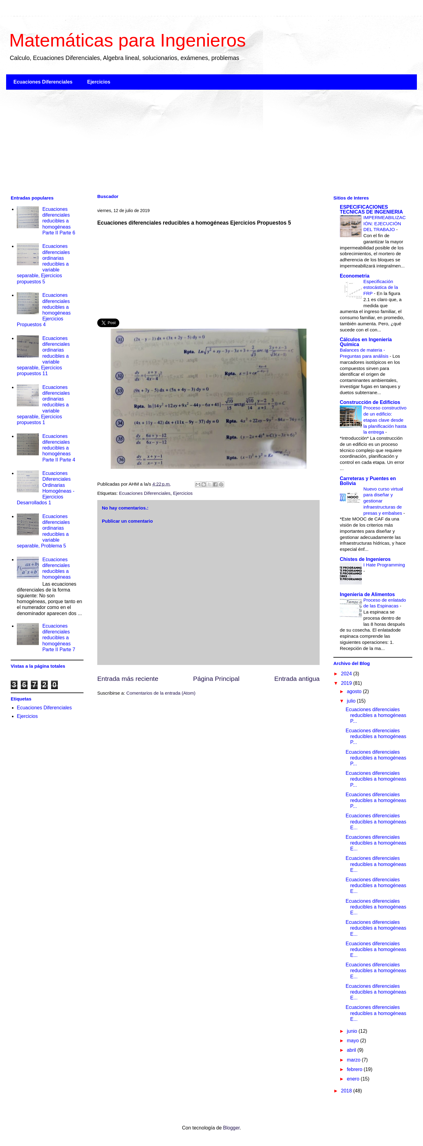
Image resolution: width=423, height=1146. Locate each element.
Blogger (231, 1127)
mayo (353, 1040)
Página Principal (216, 678)
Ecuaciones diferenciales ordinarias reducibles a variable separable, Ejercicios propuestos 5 (43, 264)
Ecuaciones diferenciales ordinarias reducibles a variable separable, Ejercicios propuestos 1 (43, 405)
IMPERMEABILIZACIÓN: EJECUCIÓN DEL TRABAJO (384, 223)
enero (354, 1078)
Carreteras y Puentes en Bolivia (368, 481)
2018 (347, 1090)
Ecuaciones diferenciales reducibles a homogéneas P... (376, 715)
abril (352, 1050)
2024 (347, 673)
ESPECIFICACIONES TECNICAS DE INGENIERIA (371, 209)
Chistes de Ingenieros (365, 559)
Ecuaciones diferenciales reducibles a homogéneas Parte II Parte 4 (58, 448)
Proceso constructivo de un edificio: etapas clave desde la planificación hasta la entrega (384, 420)
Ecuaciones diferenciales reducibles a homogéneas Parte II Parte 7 (58, 637)
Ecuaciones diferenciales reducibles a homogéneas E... (376, 821)
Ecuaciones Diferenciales (42, 81)
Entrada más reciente (127, 678)
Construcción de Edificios (370, 402)
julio (352, 701)
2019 (347, 683)
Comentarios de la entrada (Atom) (160, 693)
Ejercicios (98, 81)
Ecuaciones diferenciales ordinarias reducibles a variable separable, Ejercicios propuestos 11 (43, 356)
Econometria (354, 275)
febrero (355, 1069)
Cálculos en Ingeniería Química (366, 342)
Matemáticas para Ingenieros (127, 40)
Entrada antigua (297, 678)
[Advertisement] (189, 142)
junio (352, 1031)
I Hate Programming (384, 564)
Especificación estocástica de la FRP (380, 287)
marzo (354, 1059)
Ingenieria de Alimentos (367, 594)
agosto (355, 691)
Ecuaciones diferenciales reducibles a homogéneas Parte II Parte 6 (58, 221)
